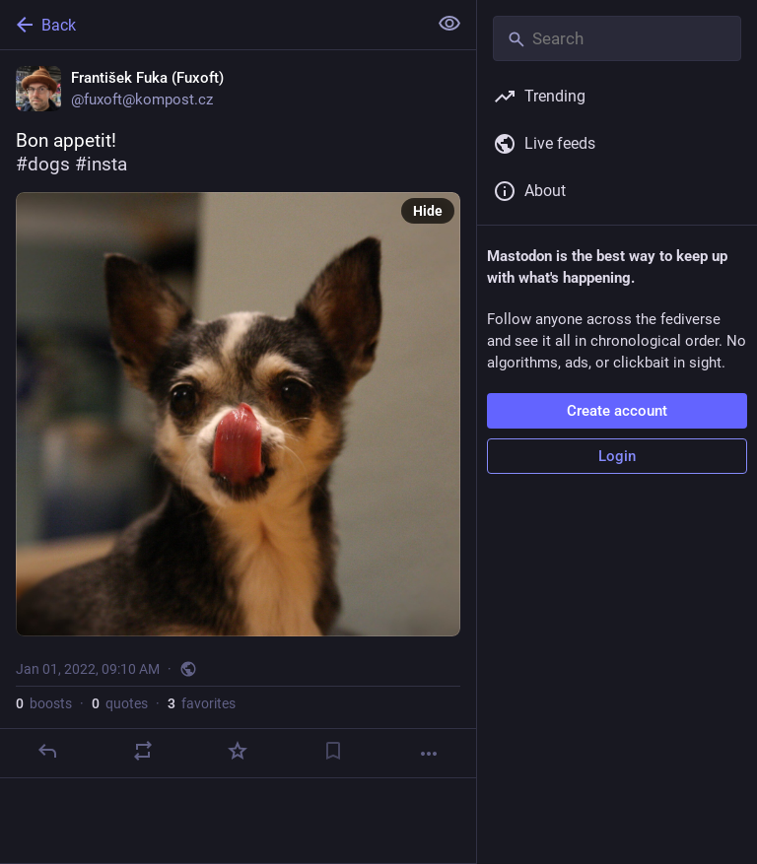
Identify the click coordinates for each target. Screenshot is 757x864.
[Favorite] (237, 751)
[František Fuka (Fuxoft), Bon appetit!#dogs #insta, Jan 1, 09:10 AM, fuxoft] (238, 414)
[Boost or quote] (143, 751)
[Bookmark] (333, 751)
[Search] (617, 38)
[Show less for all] (449, 23)
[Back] (211, 24)
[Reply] (47, 751)
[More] (429, 753)
